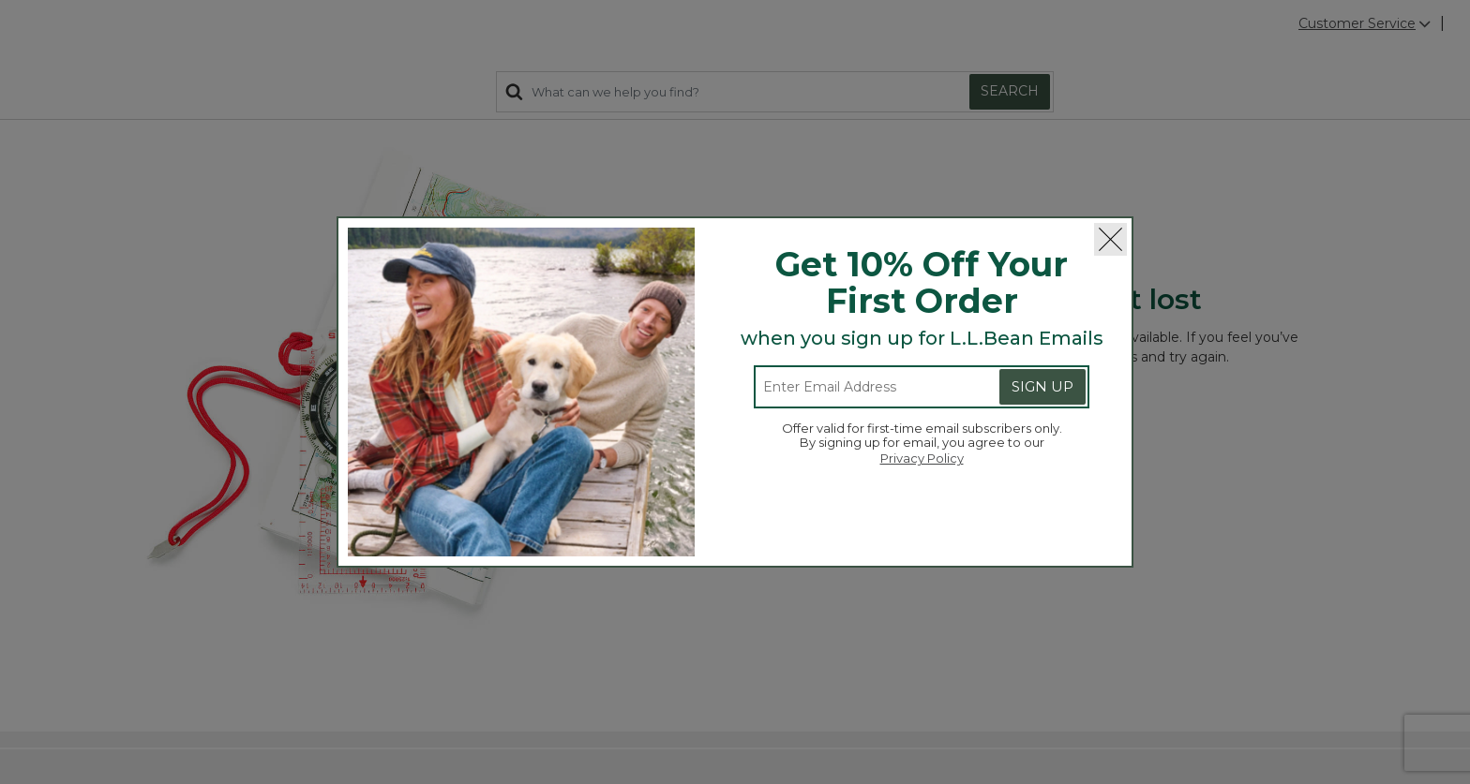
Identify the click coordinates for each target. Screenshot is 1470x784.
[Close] (1110, 239)
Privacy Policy (922, 458)
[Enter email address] (863, 387)
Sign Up (1042, 386)
